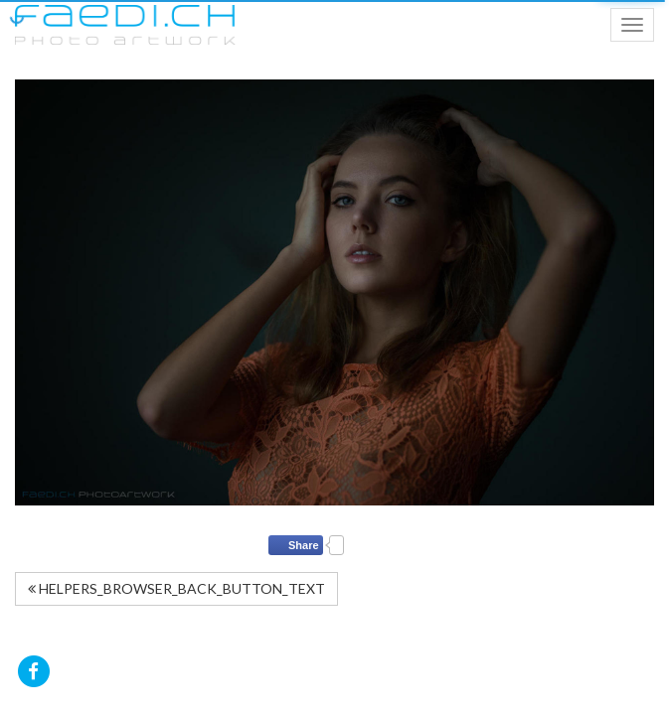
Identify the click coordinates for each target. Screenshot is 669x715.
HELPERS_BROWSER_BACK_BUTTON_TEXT (176, 588)
